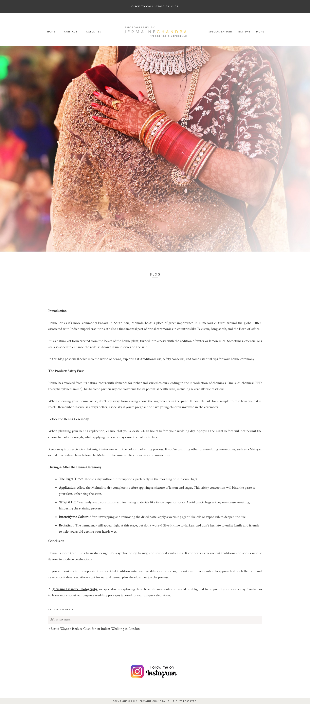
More (260, 31)
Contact (71, 31)
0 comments (60, 609)
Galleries (93, 31)
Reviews (244, 31)
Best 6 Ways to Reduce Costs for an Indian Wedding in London (95, 628)
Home (51, 31)
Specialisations (221, 31)
